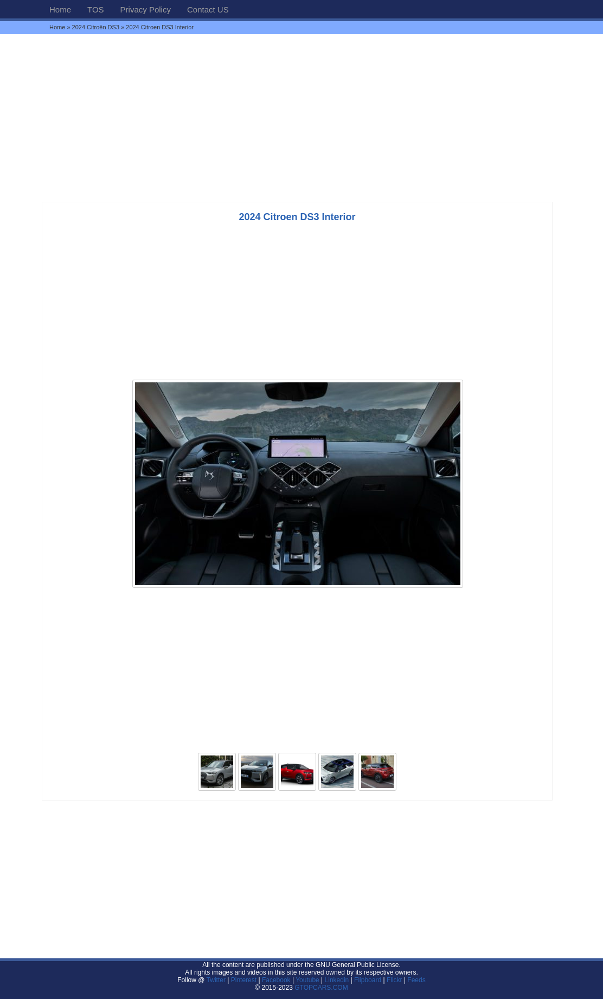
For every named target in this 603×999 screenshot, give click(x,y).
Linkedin (337, 980)
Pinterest (243, 980)
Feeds (416, 980)
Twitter (217, 980)
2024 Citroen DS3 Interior (297, 217)
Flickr (394, 980)
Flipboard (367, 980)
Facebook (276, 980)
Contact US (208, 9)
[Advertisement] (301, 118)
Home (60, 9)
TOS (95, 9)
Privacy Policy (145, 9)
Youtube (307, 980)
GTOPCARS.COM (321, 987)
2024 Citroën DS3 (95, 27)
